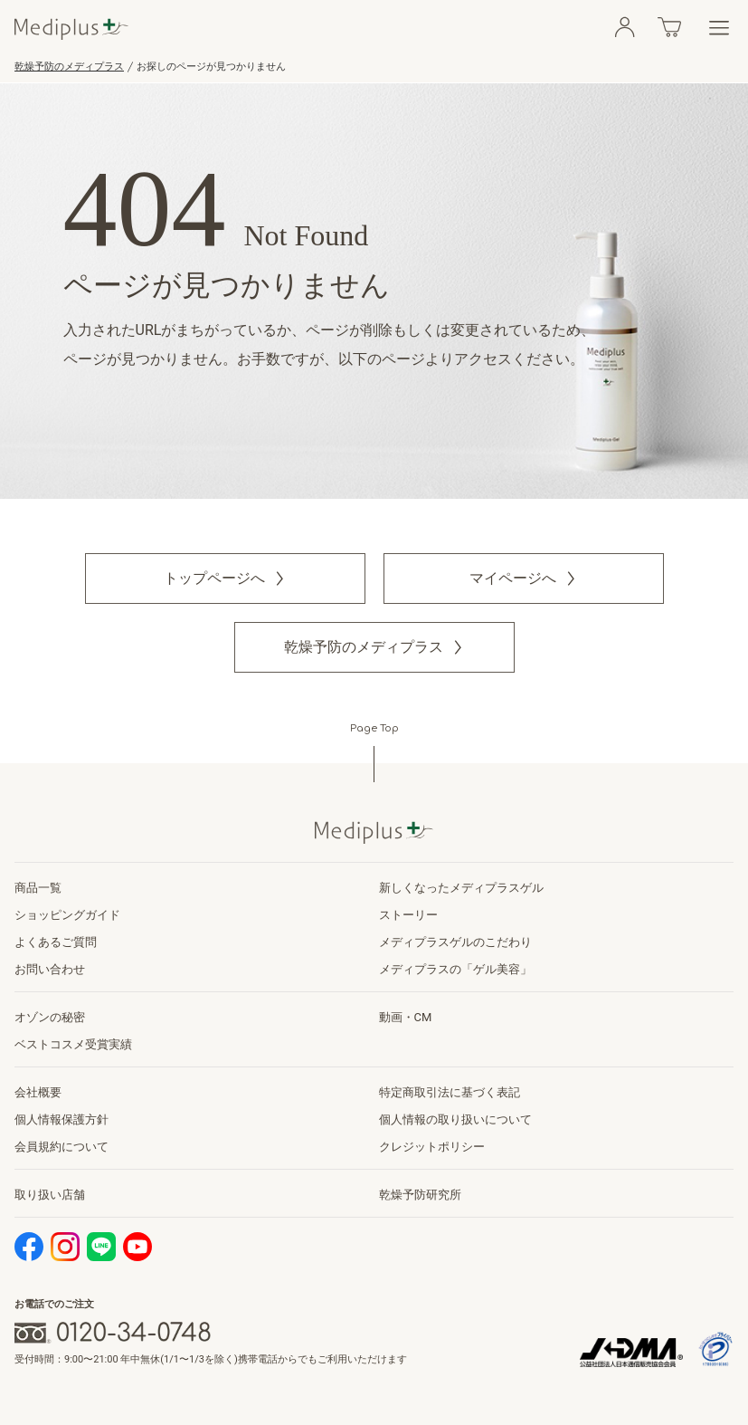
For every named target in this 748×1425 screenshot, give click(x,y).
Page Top (374, 728)
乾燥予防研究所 (420, 1194)
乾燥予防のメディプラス (69, 66)
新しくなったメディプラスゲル (461, 887)
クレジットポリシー (432, 1146)
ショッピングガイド (67, 915)
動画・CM (405, 1017)
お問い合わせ (49, 969)
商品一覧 (38, 887)
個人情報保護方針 (61, 1119)
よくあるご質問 (55, 942)
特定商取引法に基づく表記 (449, 1092)
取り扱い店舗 (49, 1194)
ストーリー (408, 915)
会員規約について (61, 1146)
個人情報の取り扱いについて (455, 1119)
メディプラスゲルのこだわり (455, 942)
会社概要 (38, 1092)
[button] (225, 578)
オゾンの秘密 (49, 1017)
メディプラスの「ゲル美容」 (455, 969)
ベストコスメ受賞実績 (73, 1044)
